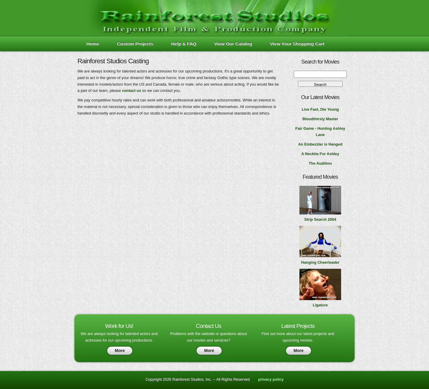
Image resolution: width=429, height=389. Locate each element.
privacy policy (271, 379)
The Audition (320, 163)
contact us (131, 90)
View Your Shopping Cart (297, 43)
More (120, 350)
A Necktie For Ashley (320, 154)
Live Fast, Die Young (320, 109)
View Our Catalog (233, 43)
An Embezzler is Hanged (320, 144)
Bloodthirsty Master (320, 119)
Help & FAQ (183, 43)
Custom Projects (135, 43)
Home (92, 43)
